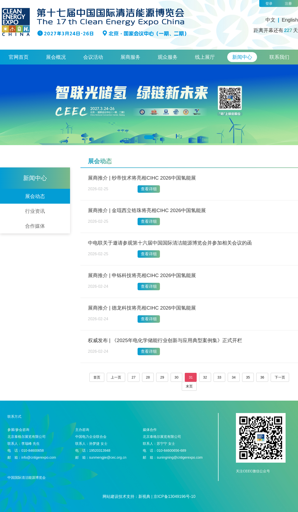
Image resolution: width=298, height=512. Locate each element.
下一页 (280, 377)
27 (134, 377)
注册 (288, 3)
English (290, 20)
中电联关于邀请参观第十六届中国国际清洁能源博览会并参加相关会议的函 (170, 243)
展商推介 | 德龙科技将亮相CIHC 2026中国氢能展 (142, 308)
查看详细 (149, 189)
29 (162, 377)
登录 (268, 3)
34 (234, 377)
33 (220, 377)
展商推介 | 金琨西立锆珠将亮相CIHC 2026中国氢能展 (147, 210)
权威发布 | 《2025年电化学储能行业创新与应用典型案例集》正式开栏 (165, 340)
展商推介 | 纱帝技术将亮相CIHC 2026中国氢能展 (142, 178)
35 (248, 377)
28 (148, 377)
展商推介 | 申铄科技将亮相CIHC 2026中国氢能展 (142, 275)
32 (205, 377)
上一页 (116, 377)
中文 (270, 20)
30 (177, 377)
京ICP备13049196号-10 (174, 496)
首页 (96, 377)
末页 (189, 386)
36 (262, 377)
